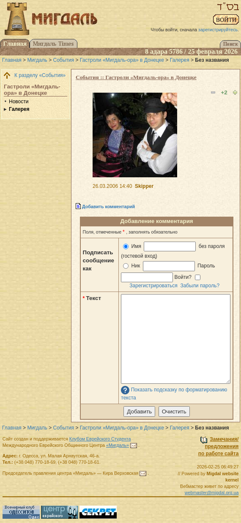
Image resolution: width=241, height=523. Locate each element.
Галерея (179, 60)
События (63, 60)
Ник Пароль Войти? (168, 271)
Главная (12, 60)
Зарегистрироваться (153, 286)
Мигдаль (37, 60)
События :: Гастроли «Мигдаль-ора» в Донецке (136, 77)
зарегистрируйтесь (218, 29)
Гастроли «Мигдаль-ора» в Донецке (122, 60)
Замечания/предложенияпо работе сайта (218, 446)
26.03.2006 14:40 (112, 186)
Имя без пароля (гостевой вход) (173, 250)
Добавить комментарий (108, 206)
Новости (18, 102)
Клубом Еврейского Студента (100, 438)
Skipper (144, 186)
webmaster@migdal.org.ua (212, 492)
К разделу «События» (40, 75)
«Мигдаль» (117, 445)
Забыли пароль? (199, 286)
